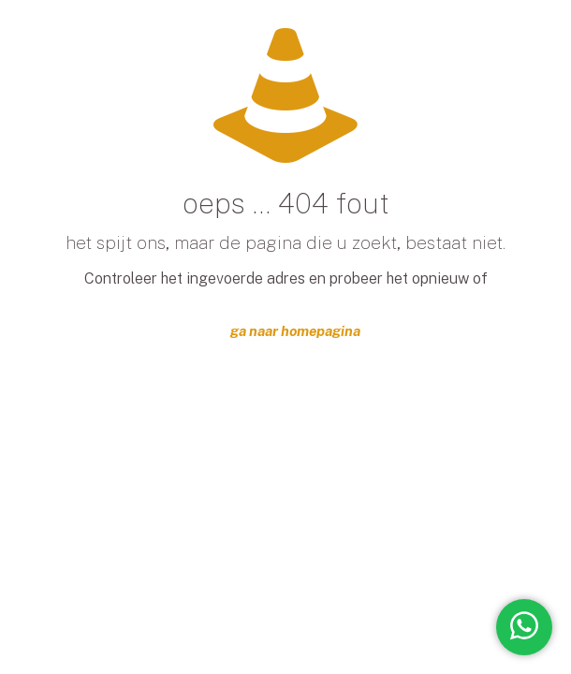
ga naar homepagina (295, 331)
